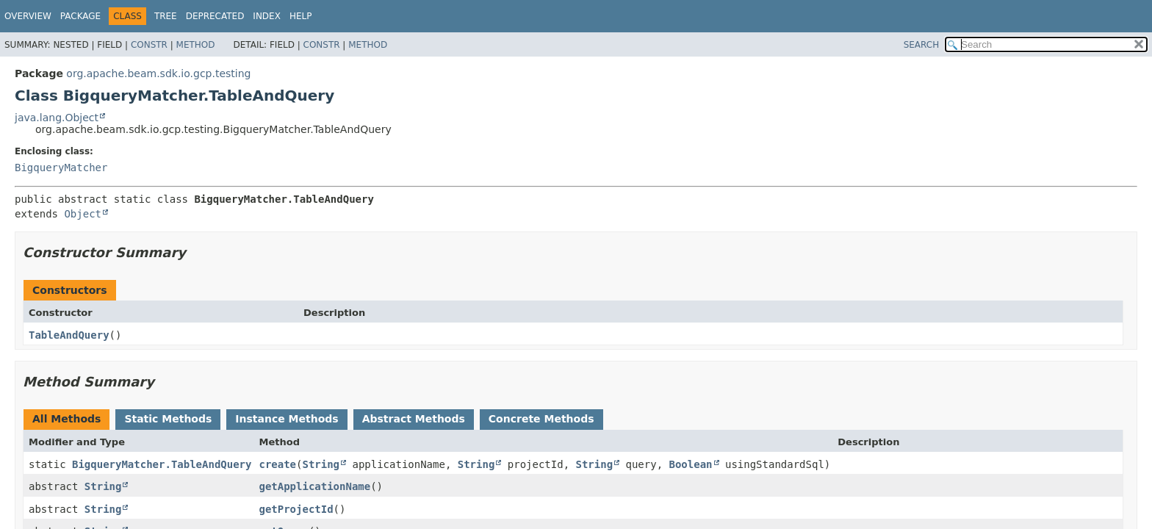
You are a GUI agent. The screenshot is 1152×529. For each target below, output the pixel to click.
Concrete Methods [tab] (541, 419)
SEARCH (922, 45)
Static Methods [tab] (168, 419)
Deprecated (215, 16)
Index (267, 16)
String (320, 464)
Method (195, 45)
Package (80, 16)
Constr (149, 45)
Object (82, 214)
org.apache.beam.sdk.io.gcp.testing (158, 73)
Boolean (691, 464)
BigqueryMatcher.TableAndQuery (161, 464)
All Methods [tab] (66, 419)
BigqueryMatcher (61, 167)
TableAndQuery (69, 335)
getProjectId (296, 509)
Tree (165, 16)
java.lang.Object (56, 117)
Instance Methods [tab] (286, 419)
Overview (27, 16)
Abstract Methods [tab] (413, 419)
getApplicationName (314, 486)
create (277, 464)
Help (300, 16)
